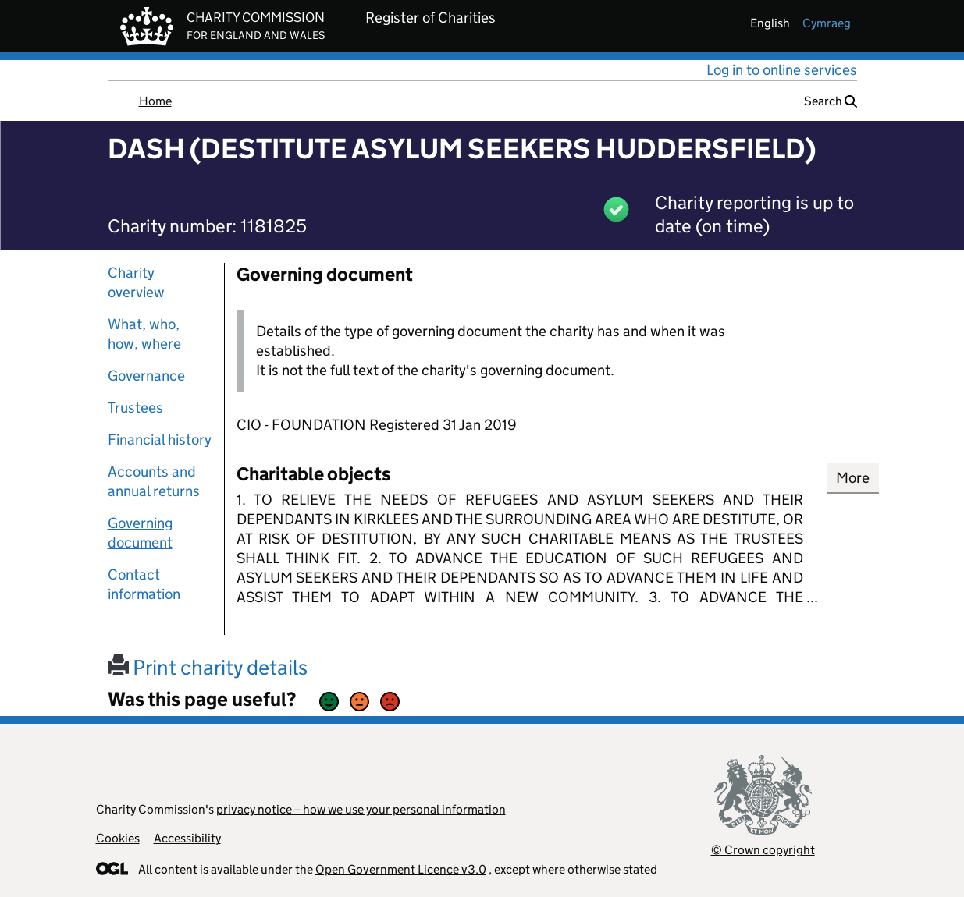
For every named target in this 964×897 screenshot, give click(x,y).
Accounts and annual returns (154, 481)
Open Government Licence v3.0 (400, 869)
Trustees (135, 408)
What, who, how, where (144, 334)
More (853, 478)
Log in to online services (781, 70)
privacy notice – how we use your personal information (361, 809)
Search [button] (830, 101)
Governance (146, 376)
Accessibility (187, 838)
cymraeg (826, 23)
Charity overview (136, 282)
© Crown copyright (763, 849)
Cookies (118, 838)
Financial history (160, 439)
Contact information (144, 584)
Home (155, 101)
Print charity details (208, 667)
